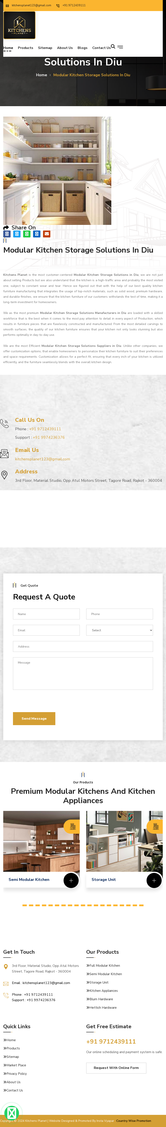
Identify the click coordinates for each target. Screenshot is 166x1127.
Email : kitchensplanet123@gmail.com (41, 983)
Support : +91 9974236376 (34, 1000)
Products (25, 48)
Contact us (101, 48)
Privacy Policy (16, 1074)
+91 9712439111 (71, 5)
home (41, 75)
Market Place (16, 1065)
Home (8, 48)
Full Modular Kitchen (104, 965)
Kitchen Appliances (103, 991)
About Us (65, 48)
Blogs (83, 48)
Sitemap (45, 48)
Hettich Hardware (103, 1007)
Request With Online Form (116, 1067)
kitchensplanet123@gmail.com (28, 5)
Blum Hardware (101, 999)
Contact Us (14, 1090)
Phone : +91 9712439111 (32, 994)
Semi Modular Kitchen (105, 974)
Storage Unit (99, 982)
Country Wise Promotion (133, 1121)
